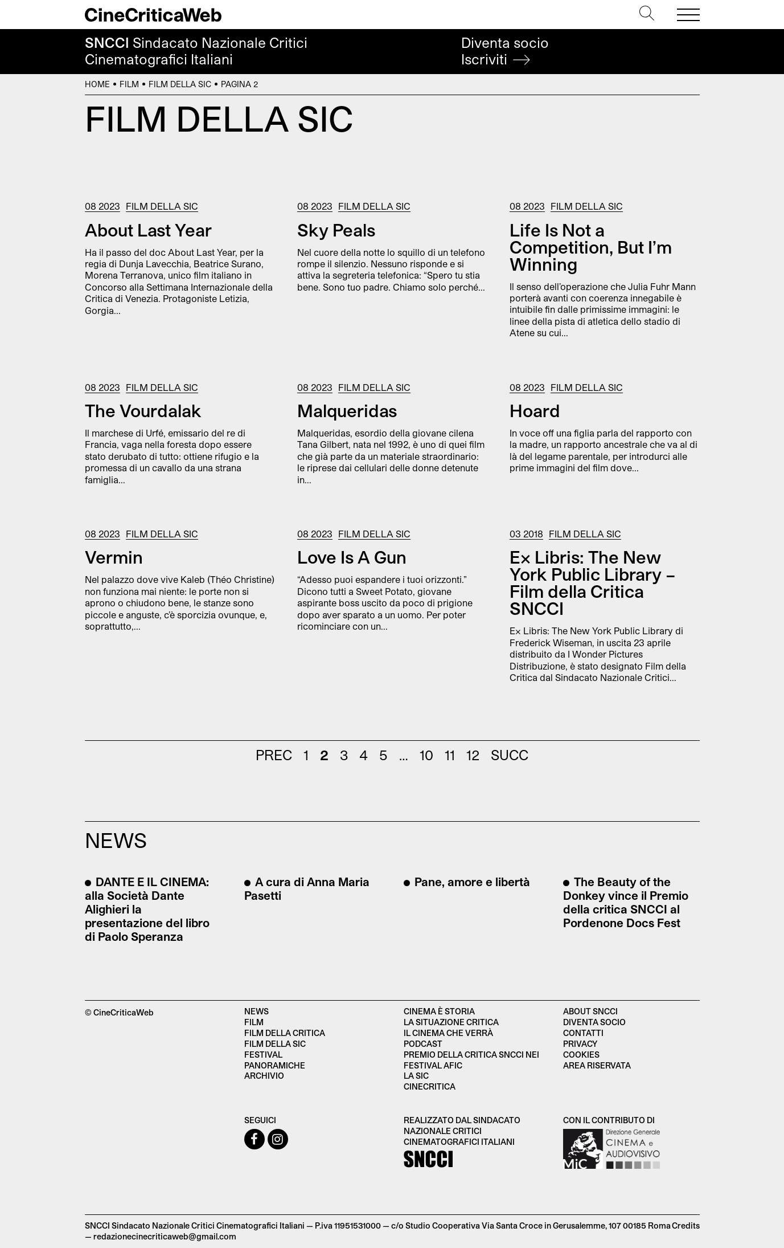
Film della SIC (180, 84)
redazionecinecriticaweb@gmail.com (164, 1236)
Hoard (535, 410)
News (256, 1011)
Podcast (423, 1044)
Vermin (114, 556)
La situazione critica (451, 1022)
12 (472, 755)
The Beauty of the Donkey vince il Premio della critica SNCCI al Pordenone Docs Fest (625, 902)
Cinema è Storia (439, 1011)
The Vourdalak (143, 410)
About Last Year (148, 229)
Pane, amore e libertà (471, 881)
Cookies (581, 1054)
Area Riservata (597, 1065)
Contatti (583, 1033)
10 (426, 755)
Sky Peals (336, 229)
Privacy (580, 1044)
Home (97, 84)
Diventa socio (505, 51)
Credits (686, 1225)
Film (129, 84)
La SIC (416, 1075)
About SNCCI (590, 1011)
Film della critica (284, 1033)
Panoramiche (274, 1065)
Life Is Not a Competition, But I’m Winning (591, 246)
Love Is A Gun (352, 556)
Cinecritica (429, 1086)
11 (450, 755)
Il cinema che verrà (448, 1033)
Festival (263, 1054)
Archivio (264, 1075)
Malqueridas (347, 410)
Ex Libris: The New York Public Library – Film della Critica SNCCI (593, 582)
